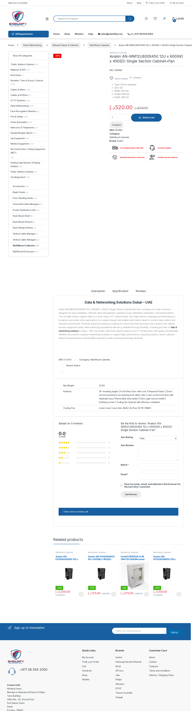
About (129, 3)
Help (90, 34)
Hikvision (120, 684)
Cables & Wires (20, 89)
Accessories (21, 186)
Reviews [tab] (141, 291)
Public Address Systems (24, 64)
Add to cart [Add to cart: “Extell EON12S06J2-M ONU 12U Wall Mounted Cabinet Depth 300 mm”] (146, 594)
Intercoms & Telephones (24, 127)
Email (124, 474)
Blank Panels (20, 192)
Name (125, 464)
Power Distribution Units (26, 210)
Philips (119, 679)
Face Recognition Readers (24, 111)
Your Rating (127, 437)
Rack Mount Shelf (23, 216)
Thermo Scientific (124, 693)
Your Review (127, 445)
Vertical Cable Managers (26, 239)
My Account (177, 3)
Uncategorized (20, 177)
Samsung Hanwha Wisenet (128, 662)
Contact (153, 662)
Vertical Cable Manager (25, 233)
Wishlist (79, 34)
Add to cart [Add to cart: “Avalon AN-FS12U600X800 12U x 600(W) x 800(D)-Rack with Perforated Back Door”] (81, 594)
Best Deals (17, 75)
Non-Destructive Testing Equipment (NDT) (27, 151)
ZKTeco (119, 670)
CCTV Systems (20, 100)
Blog (139, 3)
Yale (118, 675)
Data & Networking (32, 45)
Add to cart (148, 117)
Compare (137, 77)
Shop (67, 34)
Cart (84, 666)
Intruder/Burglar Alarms (23, 133)
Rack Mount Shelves (24, 222)
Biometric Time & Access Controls (26, 82)
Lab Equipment (19, 138)
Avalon (120, 141)
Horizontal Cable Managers (27, 204)
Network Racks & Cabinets (65, 45)
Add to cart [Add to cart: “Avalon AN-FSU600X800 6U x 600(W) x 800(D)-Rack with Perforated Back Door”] (113, 594)
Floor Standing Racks (25, 198)
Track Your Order (155, 3)
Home (56, 34)
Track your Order (90, 662)
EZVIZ (118, 688)
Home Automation (21, 122)
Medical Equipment (22, 143)
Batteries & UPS (20, 69)
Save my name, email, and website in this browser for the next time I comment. (152, 485)
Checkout (87, 670)
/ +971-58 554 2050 (140, 34)
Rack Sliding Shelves (24, 227)
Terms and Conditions (159, 670)
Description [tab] (98, 291)
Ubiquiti (119, 697)
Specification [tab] (120, 291)
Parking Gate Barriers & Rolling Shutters (25, 164)
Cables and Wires (20, 95)
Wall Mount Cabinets (99, 45)
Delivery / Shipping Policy (161, 675)
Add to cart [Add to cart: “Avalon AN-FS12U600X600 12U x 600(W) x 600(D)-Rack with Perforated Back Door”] (179, 594)
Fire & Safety (19, 116)
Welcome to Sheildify (17, 3)
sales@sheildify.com (110, 34)
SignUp (174, 632)
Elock (118, 666)
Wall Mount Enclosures (25, 251)
